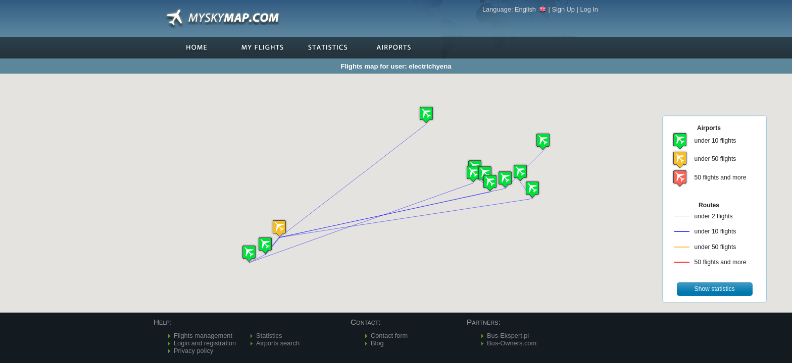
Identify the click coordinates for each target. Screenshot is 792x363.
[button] (279, 228)
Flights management (203, 335)
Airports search (278, 343)
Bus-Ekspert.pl (508, 335)
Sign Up (563, 9)
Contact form (389, 335)
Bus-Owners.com (511, 343)
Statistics (269, 335)
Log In (589, 9)
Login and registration (205, 343)
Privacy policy (193, 350)
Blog (377, 343)
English (531, 9)
